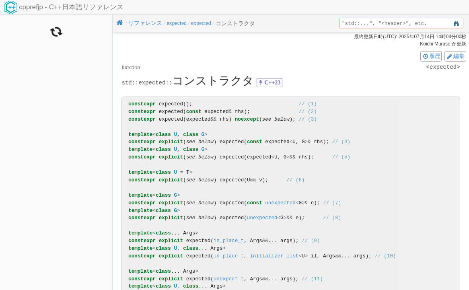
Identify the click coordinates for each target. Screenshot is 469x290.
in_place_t (229, 240)
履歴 (431, 56)
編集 (455, 56)
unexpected (280, 203)
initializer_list (274, 256)
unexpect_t (229, 279)
